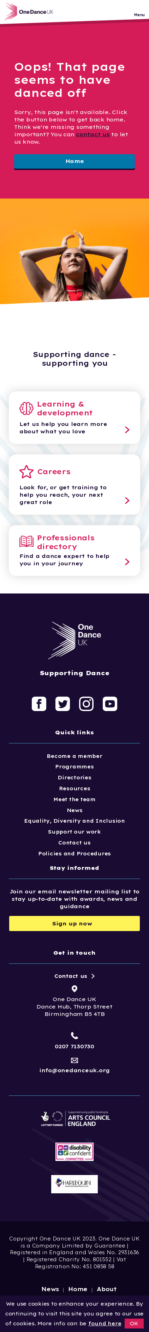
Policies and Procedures (74, 853)
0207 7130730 (74, 1046)
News (75, 810)
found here (104, 1323)
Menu (139, 15)
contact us (92, 134)
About (107, 1289)
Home (74, 161)
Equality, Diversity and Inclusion (74, 821)
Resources (74, 788)
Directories (74, 777)
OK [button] (134, 1323)
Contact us (74, 843)
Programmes (74, 767)
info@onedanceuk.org (74, 1070)
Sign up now (72, 923)
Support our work (74, 832)
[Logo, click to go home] (30, 11)
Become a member (74, 756)
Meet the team (74, 799)
